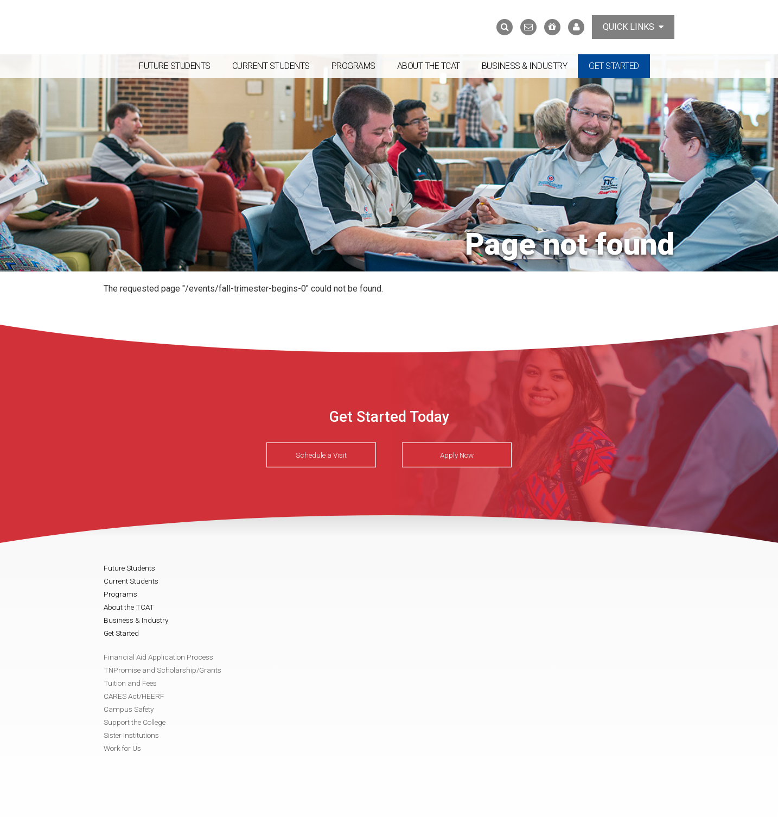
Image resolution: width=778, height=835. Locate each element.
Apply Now (457, 455)
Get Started (614, 66)
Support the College (134, 722)
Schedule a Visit (321, 455)
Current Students (271, 66)
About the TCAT (428, 66)
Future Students (175, 66)
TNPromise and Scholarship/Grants (162, 670)
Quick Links (633, 27)
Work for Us (122, 748)
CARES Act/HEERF (134, 696)
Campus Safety (129, 709)
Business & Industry (524, 66)
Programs (353, 66)
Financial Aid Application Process (158, 657)
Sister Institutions (131, 735)
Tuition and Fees (130, 683)
